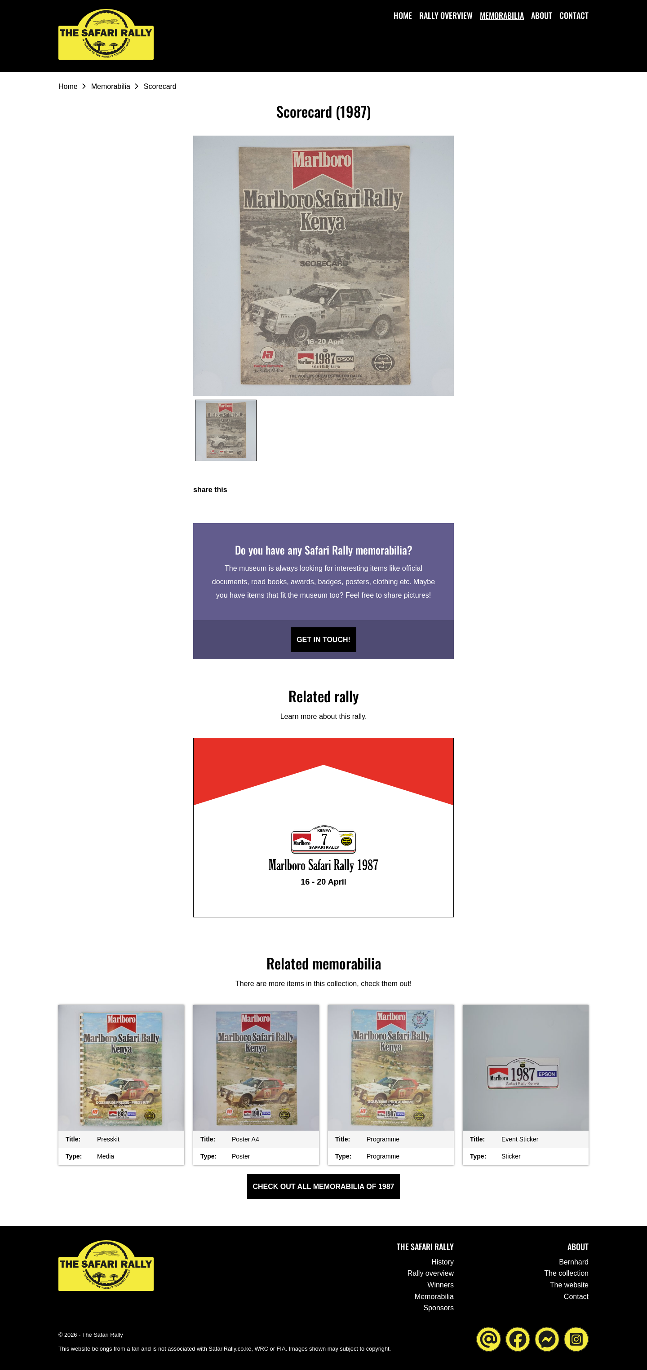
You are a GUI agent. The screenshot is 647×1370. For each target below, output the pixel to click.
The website (569, 1285)
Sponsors (438, 1308)
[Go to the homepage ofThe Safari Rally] (107, 35)
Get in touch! (323, 639)
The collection (566, 1273)
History (442, 1262)
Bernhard (574, 1262)
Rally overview (446, 15)
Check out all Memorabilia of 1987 (323, 1186)
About (541, 15)
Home (403, 15)
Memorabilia (502, 15)
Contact (574, 15)
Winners (440, 1285)
